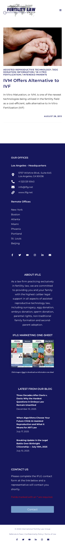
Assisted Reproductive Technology (27, 69)
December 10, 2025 (26, 409)
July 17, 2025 (22, 431)
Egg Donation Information (30, 70)
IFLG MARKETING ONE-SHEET (33, 335)
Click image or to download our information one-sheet (32, 372)
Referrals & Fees (16, 534)
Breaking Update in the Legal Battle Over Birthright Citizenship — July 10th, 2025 (32, 443)
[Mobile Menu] (60, 10)
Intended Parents (35, 74)
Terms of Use (50, 534)
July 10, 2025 (22, 451)
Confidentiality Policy (34, 534)
